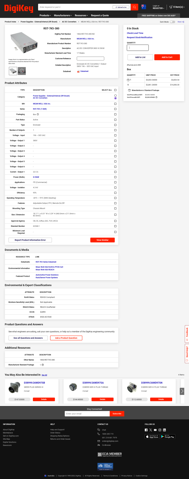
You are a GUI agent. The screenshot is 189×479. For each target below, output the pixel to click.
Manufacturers (62, 15)
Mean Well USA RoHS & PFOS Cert (49, 267)
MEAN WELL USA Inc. (85, 39)
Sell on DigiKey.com (11, 436)
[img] (18, 9)
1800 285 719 (105, 434)
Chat (101, 430)
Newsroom (7, 445)
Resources (80, 15)
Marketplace (8, 433)
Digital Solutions (9, 442)
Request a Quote (100, 15)
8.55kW (36, 177)
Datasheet (82, 71)
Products (44, 15)
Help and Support (57, 430)
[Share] (181, 21)
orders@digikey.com (107, 441)
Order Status (55, 433)
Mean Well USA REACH (45, 270)
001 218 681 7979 (107, 438)
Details (44, 399)
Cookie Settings (141, 476)
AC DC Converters (69, 22)
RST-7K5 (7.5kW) (40, 109)
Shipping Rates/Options (59, 436)
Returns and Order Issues (60, 439)
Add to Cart (167, 57)
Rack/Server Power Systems (47, 278)
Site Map (6, 439)
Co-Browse (104, 445)
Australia (49, 476)
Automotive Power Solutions (47, 275)
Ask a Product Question (66, 338)
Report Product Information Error (30, 240)
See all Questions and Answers (28, 338)
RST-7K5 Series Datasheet (46, 262)
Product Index (10, 22)
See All (44, 375)
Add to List (140, 57)
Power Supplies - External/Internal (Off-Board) (39, 22)
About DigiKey (8, 430)
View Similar (102, 240)
